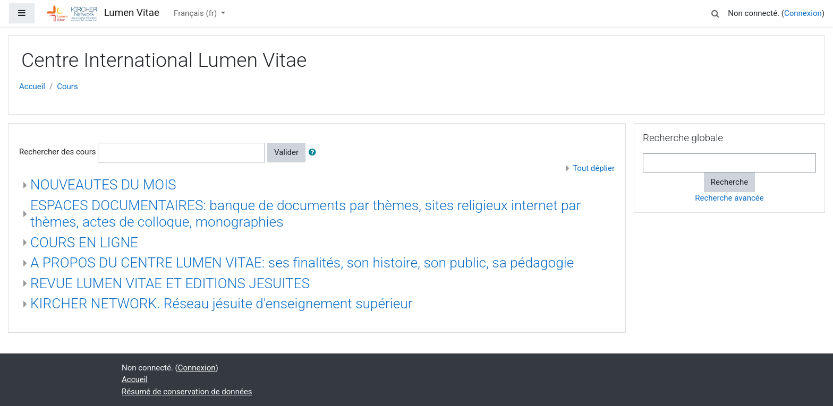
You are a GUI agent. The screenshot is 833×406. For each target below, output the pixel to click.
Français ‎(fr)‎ (196, 13)
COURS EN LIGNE (84, 242)
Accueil (32, 86)
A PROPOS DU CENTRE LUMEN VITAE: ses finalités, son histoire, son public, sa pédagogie (302, 263)
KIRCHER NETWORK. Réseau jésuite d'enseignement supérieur (221, 304)
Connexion (803, 13)
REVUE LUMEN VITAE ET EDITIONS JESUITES (170, 283)
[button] (715, 12)
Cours (67, 86)
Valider (286, 152)
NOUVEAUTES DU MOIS (103, 185)
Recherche (729, 182)
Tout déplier (594, 168)
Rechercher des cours (57, 152)
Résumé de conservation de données (187, 391)
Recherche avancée (729, 198)
